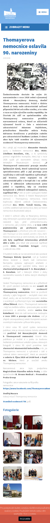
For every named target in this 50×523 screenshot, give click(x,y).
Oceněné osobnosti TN (14, 401)
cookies (32, 513)
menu (43, 12)
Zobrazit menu (17, 27)
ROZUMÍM (25, 519)
